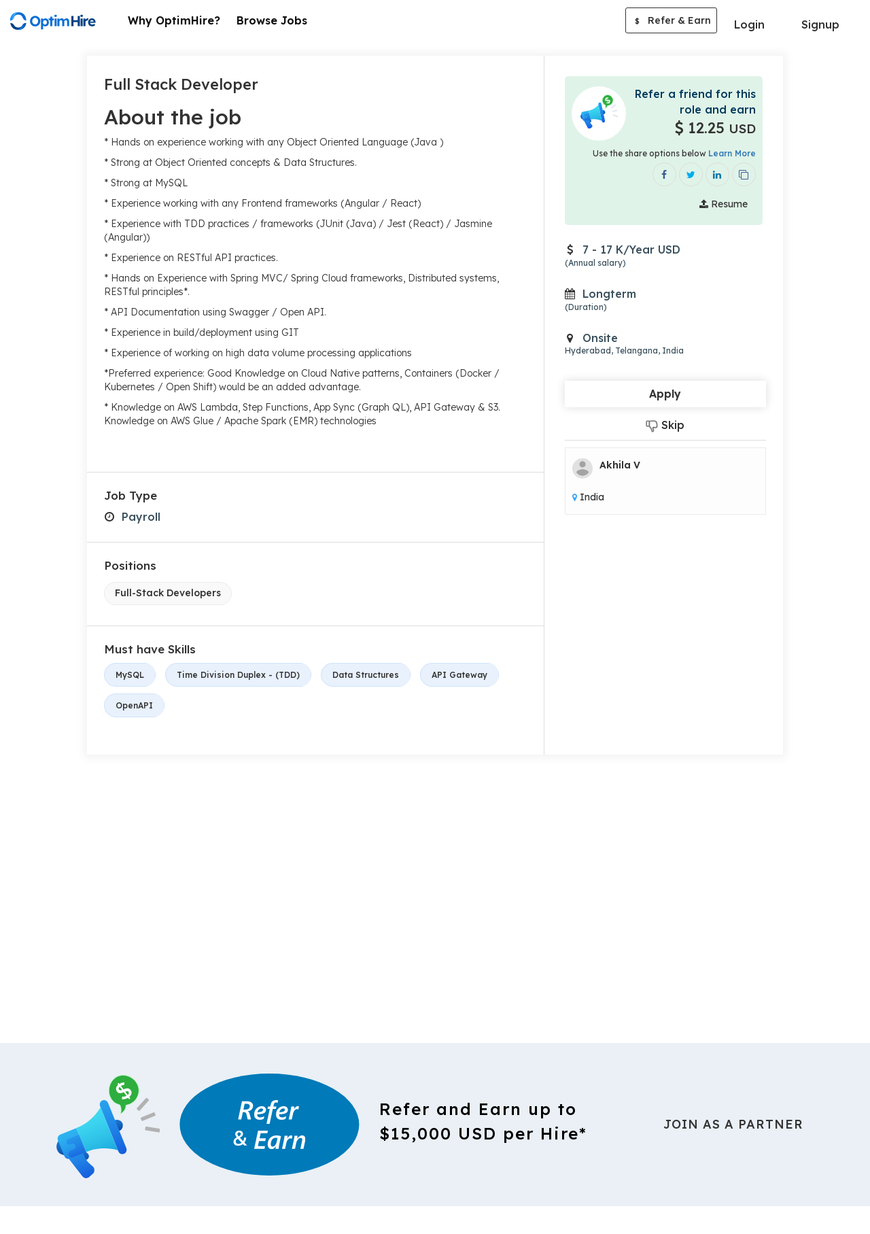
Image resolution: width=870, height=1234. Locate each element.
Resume (723, 204)
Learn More (732, 153)
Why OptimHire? (174, 20)
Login (749, 24)
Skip (665, 425)
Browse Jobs (272, 20)
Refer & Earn (671, 21)
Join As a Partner (733, 1124)
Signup (820, 24)
